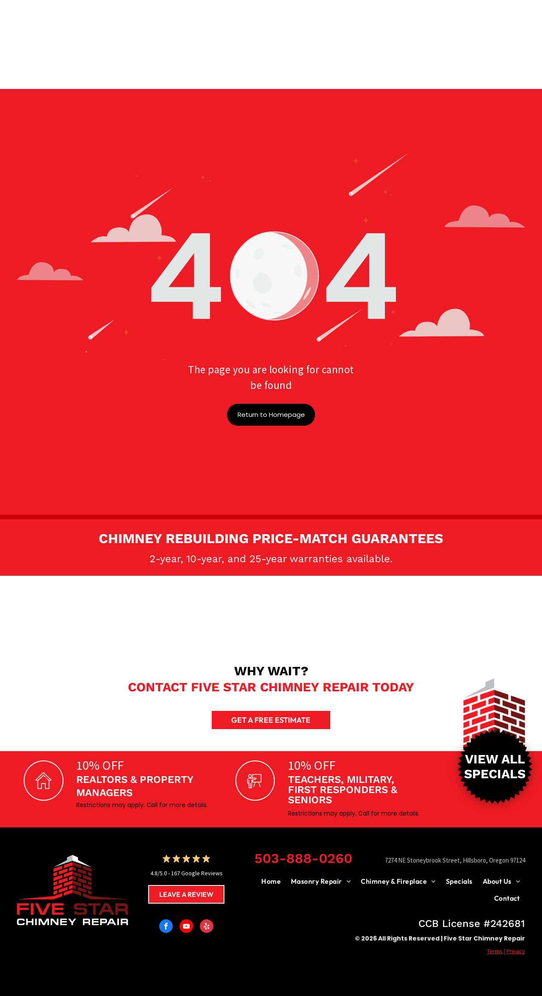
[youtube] (186, 927)
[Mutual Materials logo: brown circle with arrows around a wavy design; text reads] (334, 613)
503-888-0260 (303, 858)
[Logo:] (207, 613)
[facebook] (166, 927)
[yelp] (206, 927)
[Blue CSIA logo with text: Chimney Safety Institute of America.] (461, 613)
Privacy (515, 951)
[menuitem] (271, 881)
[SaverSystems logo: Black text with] (80, 613)
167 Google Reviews (197, 873)
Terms (495, 951)
